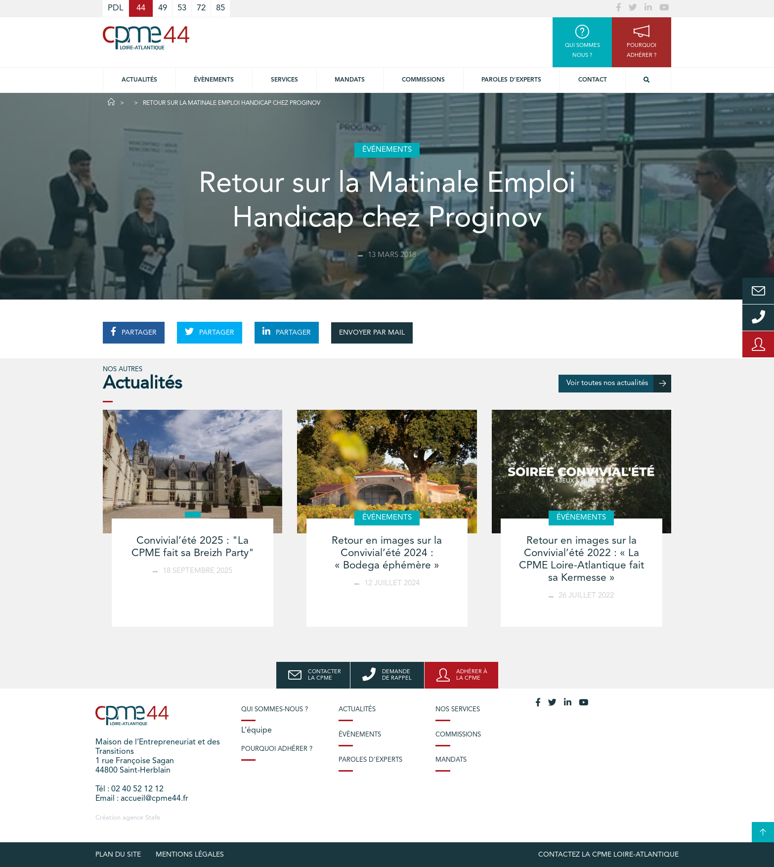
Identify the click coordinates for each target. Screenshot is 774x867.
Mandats (350, 80)
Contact (592, 80)
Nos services (457, 709)
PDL (116, 8)
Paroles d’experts (511, 80)
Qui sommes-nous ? (274, 709)
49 (162, 8)
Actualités (139, 80)
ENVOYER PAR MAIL (372, 332)
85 (220, 8)
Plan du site (118, 854)
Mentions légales (190, 854)
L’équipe (256, 731)
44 (140, 8)
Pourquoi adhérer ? (276, 749)
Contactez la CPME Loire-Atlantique (608, 854)
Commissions (423, 80)
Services (284, 80)
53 (181, 8)
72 (201, 8)
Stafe (152, 818)
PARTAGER (134, 331)
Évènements (214, 80)
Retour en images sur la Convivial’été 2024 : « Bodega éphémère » (387, 553)
